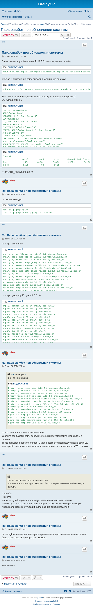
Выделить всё (15, 67)
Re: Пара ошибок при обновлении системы (31, 190)
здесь (41, 24)
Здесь (3, 24)
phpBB (40, 598)
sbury (12, 180)
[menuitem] (17, 11)
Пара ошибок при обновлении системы (34, 30)
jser (3, 42)
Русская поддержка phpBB (46, 601)
